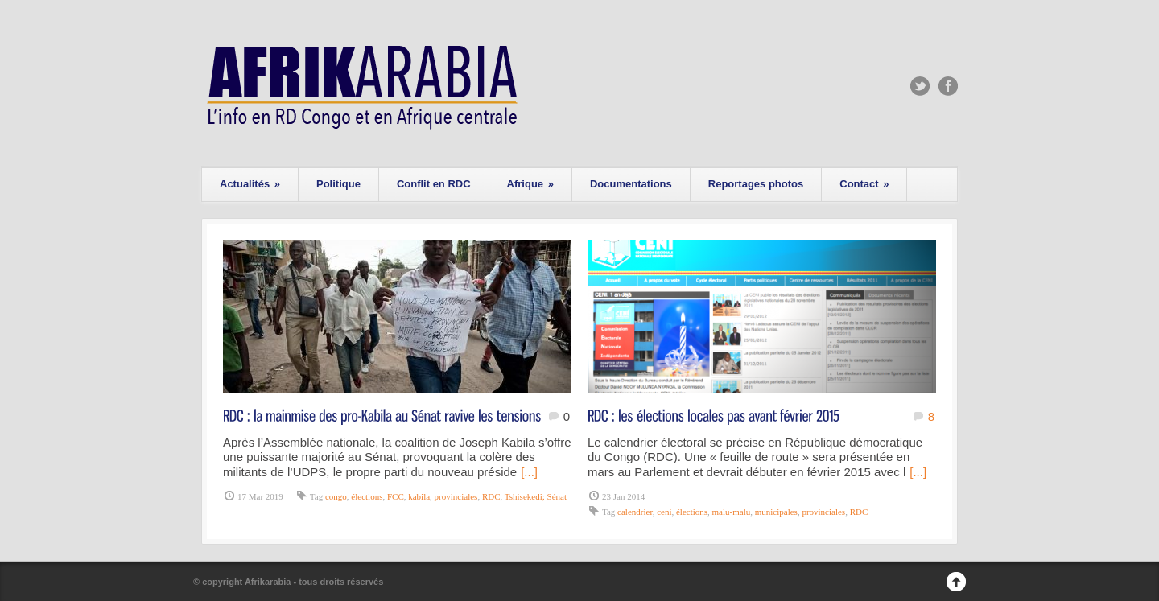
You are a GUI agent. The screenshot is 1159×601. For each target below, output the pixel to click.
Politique (338, 184)
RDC (491, 496)
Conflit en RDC (434, 184)
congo (336, 496)
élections (366, 496)
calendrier (635, 512)
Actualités (250, 184)
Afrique (530, 184)
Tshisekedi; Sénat (536, 496)
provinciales (456, 496)
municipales (776, 512)
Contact (864, 184)
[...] (529, 472)
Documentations (631, 184)
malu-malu (731, 512)
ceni (664, 512)
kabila (419, 496)
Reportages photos (755, 184)
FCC (395, 496)
